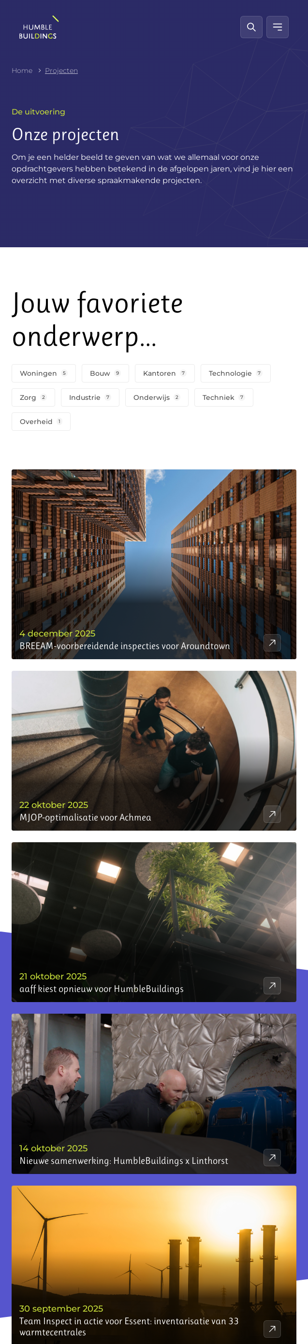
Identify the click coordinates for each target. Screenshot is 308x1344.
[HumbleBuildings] (39, 27)
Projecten (61, 70)
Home (22, 70)
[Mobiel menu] (277, 27)
